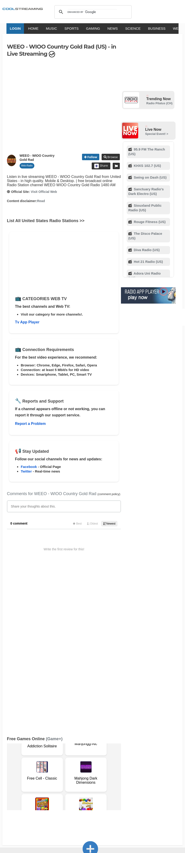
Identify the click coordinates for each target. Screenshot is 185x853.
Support (58, 759)
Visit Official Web (44, 192)
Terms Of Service (20, 759)
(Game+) (54, 579)
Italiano (52, 778)
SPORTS (65, 28)
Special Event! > (156, 134)
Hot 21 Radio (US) (148, 262)
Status (74, 764)
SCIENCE (126, 28)
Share (101, 166)
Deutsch (101, 778)
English (36, 778)
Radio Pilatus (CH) (159, 103)
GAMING (87, 28)
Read (41, 201)
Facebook (29, 467)
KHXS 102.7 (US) (147, 166)
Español (84, 778)
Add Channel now (90, 726)
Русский (118, 778)
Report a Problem (30, 424)
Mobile (21, 764)
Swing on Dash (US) (150, 177)
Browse (112, 157)
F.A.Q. (71, 759)
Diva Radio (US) (146, 250)
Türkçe (153, 778)
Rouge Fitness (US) (149, 222)
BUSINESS (150, 28)
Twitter (26, 471)
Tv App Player (27, 322)
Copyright (101, 759)
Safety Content (56, 764)
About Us (42, 759)
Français (68, 778)
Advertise (35, 764)
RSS (5, 759)
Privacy (7, 764)
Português (136, 778)
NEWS (106, 28)
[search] (92, 12)
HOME (27, 28)
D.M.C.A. (85, 759)
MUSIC (45, 28)
